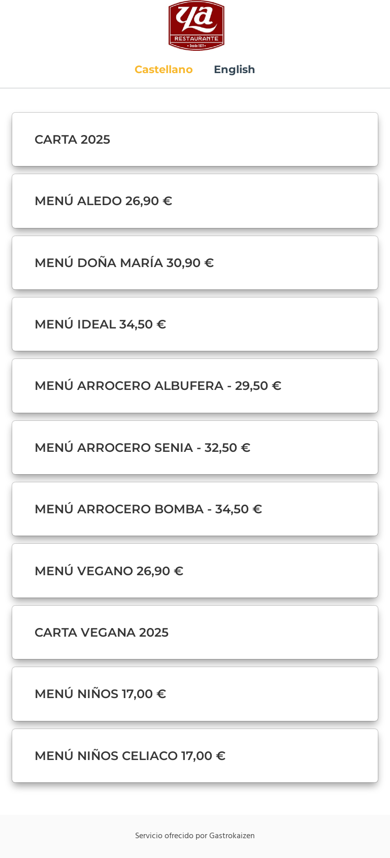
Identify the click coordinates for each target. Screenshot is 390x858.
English (234, 69)
